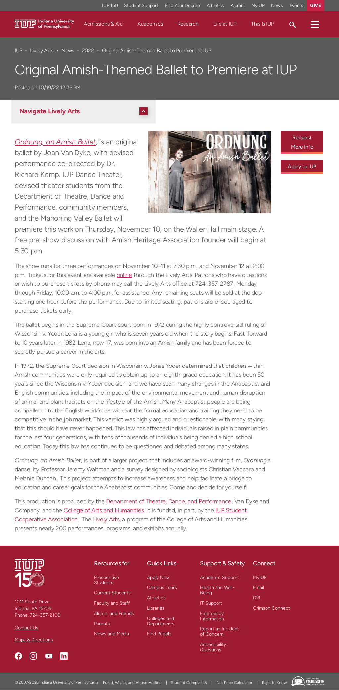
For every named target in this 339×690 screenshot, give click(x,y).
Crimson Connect (271, 608)
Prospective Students (106, 580)
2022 (88, 50)
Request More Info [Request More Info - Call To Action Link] (302, 142)
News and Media (111, 634)
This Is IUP (262, 24)
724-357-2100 (45, 615)
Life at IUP (224, 24)
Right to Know (274, 682)
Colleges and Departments (160, 621)
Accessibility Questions (213, 647)
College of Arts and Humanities (104, 510)
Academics (150, 24)
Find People (159, 634)
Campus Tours (162, 587)
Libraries (156, 608)
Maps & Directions (34, 640)
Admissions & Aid (103, 24)
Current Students (112, 593)
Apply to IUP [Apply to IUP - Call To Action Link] (302, 166)
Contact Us (26, 628)
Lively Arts (41, 50)
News (67, 50)
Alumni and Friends (114, 613)
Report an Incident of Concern (219, 631)
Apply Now (158, 577)
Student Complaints (189, 682)
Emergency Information (212, 616)
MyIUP (259, 577)
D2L (257, 598)
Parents (102, 623)
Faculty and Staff (112, 603)
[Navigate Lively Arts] (85, 111)
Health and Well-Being (217, 590)
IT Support (211, 603)
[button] (315, 24)
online (124, 275)
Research (188, 24)
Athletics (156, 598)
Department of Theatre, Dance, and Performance (168, 501)
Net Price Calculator (234, 682)
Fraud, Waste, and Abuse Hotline (132, 682)
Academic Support (219, 577)
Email (258, 587)
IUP (18, 50)
